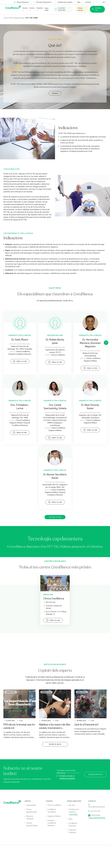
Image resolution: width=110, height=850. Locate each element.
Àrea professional (21, 2)
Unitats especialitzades (32, 824)
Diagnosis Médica (53, 816)
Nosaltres (40, 9)
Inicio (5, 18)
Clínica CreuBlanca (54, 805)
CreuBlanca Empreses (73, 824)
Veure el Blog (55, 744)
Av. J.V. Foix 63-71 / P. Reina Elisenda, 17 (54, 612)
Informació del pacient (43, 2)
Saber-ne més (20, 361)
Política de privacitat (67, 778)
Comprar (55, 93)
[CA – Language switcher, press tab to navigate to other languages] (103, 2)
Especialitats (10, 692)
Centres (31, 9)
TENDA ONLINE (80, 9)
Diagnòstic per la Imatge (20, 335)
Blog (78, 2)
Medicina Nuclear (55, 335)
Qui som (72, 805)
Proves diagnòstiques (17, 18)
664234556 (95, 815)
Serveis (25, 9)
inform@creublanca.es (96, 807)
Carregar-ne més (55, 517)
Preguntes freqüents (72, 831)
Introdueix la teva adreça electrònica (66, 771)
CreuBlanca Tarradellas (51, 810)
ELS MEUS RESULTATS (60, 9)
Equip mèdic (47, 9)
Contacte (88, 2)
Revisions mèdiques (30, 817)
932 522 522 (49, 602)
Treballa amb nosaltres (64, 2)
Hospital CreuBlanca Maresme (51, 823)
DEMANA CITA (96, 9)
